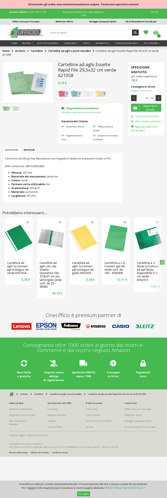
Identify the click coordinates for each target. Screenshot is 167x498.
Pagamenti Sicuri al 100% (22, 414)
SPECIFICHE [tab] (29, 150)
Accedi (154, 11)
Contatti (52, 420)
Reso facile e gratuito (148, 121)
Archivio (20, 51)
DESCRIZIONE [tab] (11, 150)
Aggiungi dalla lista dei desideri (144, 128)
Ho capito (84, 493)
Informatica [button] (102, 43)
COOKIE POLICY (136, 488)
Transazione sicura (146, 116)
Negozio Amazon (57, 414)
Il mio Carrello (93, 414)
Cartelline (37, 51)
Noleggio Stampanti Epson (102, 21)
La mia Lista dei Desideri (98, 420)
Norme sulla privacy (18, 452)
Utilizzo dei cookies (40, 452)
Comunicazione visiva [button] (126, 43)
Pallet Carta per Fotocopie (26, 21)
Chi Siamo (53, 409)
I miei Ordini (92, 409)
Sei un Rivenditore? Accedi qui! (141, 21)
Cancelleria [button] (70, 43)
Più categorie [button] (151, 43)
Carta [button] (86, 43)
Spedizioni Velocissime (20, 409)
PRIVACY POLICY (114, 488)
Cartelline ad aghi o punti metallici (69, 51)
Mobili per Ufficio (64, 21)
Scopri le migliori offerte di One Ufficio (28, 435)
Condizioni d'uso (60, 452)
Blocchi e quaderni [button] (47, 43)
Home (14, 43)
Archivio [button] (26, 43)
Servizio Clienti (55, 426)
